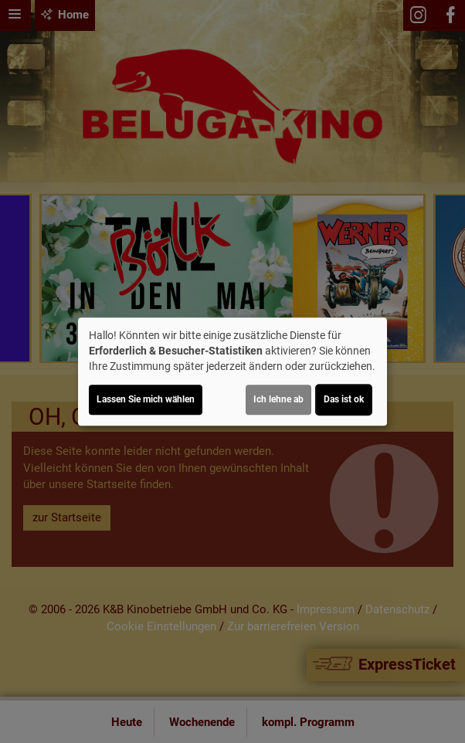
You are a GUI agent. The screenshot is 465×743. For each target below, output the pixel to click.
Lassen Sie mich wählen (146, 399)
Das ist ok (344, 399)
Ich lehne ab (278, 399)
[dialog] (232, 371)
